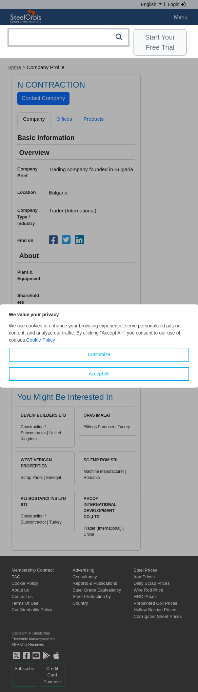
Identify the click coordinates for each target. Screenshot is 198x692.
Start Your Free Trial (160, 42)
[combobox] (68, 37)
